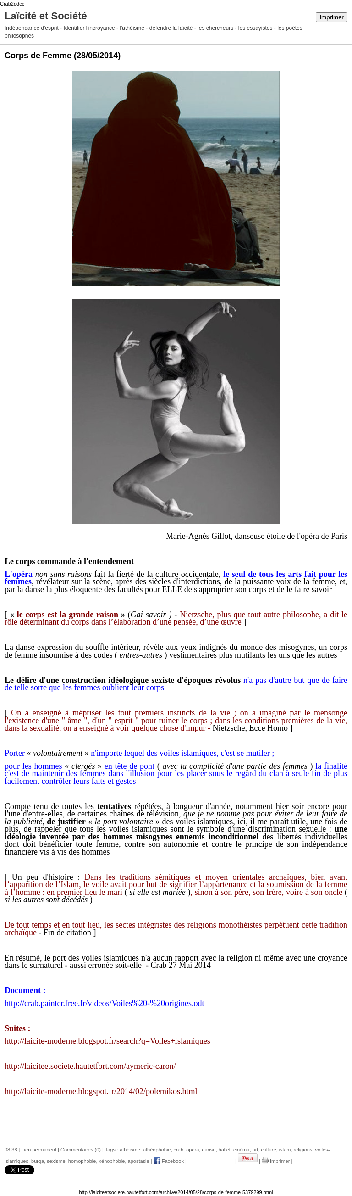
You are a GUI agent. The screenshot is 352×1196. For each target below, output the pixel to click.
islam (285, 1149)
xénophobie (112, 1161)
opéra (192, 1149)
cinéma (241, 1149)
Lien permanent (39, 1149)
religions (302, 1149)
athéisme (130, 1149)
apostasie (138, 1161)
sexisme (56, 1161)
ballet (225, 1149)
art (255, 1149)
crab (178, 1149)
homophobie (82, 1161)
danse (208, 1149)
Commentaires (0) (80, 1149)
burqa (37, 1161)
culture (268, 1149)
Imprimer (331, 17)
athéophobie (157, 1149)
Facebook (169, 1161)
